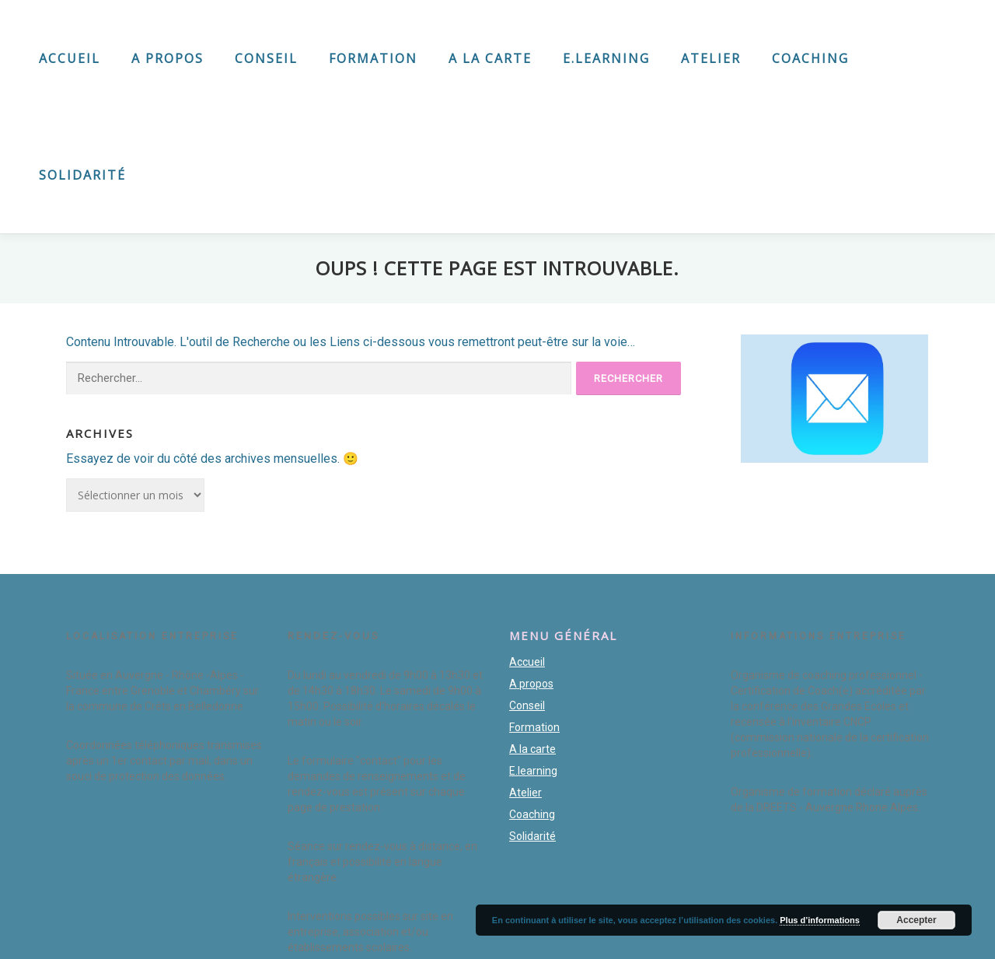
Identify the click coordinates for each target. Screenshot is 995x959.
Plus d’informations (820, 920)
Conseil (266, 58)
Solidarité (82, 175)
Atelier (711, 58)
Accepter (916, 920)
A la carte (490, 58)
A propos (167, 58)
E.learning (606, 58)
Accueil (69, 58)
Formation (373, 58)
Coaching (810, 58)
